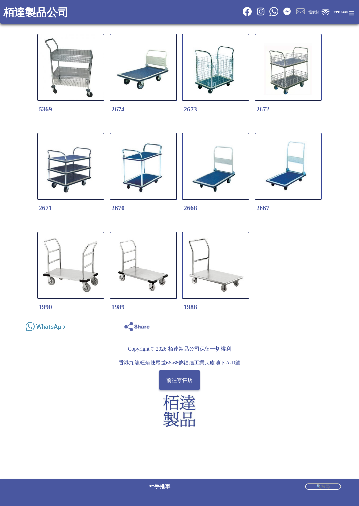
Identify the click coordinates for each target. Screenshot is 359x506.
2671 (45, 208)
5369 (45, 109)
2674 (117, 109)
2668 (190, 208)
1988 (190, 307)
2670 (117, 208)
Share (334, 325)
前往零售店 (179, 380)
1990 (45, 307)
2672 (262, 109)
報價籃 (313, 12)
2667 (262, 208)
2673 (190, 109)
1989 (117, 307)
